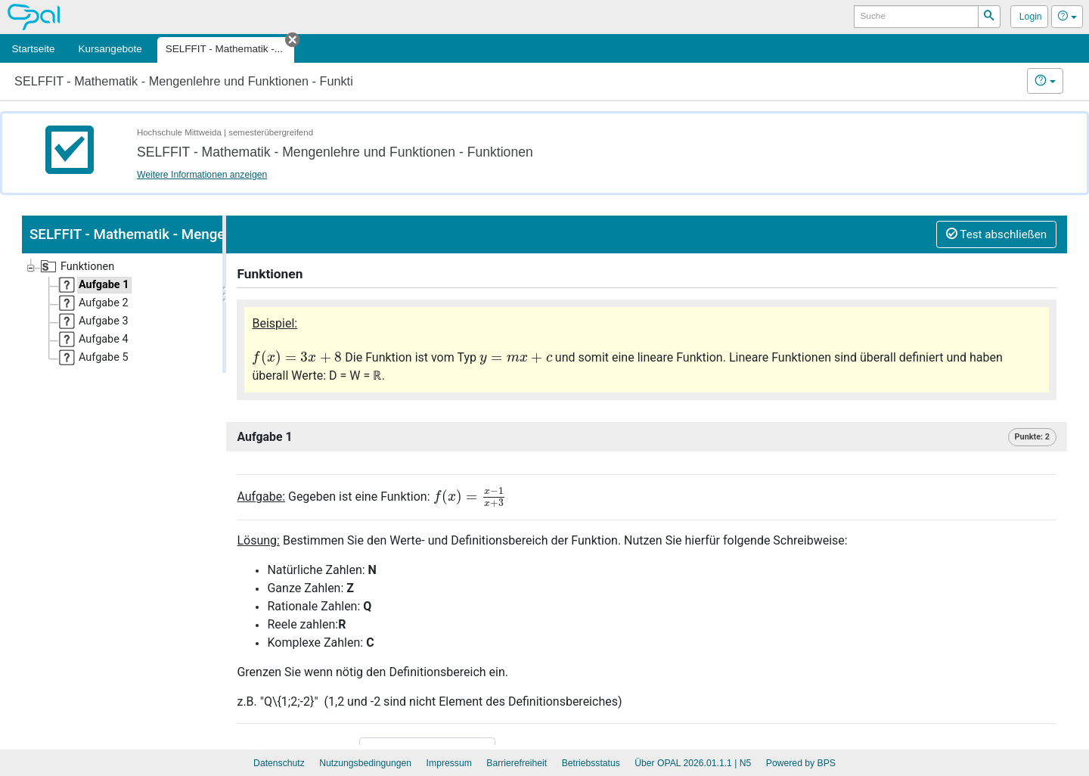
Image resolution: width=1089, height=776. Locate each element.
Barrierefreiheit (516, 763)
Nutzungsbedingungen (365, 763)
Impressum (449, 763)
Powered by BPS (801, 763)
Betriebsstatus (591, 763)
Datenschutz (279, 763)
